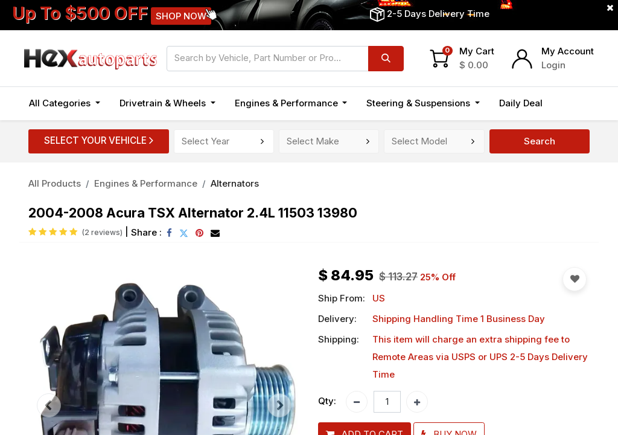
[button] (565, 103)
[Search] (386, 58)
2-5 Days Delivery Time (438, 13)
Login (553, 65)
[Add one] (417, 402)
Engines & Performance (145, 183)
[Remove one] (357, 402)
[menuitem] (520, 103)
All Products (54, 183)
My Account (567, 51)
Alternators (235, 183)
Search (539, 141)
